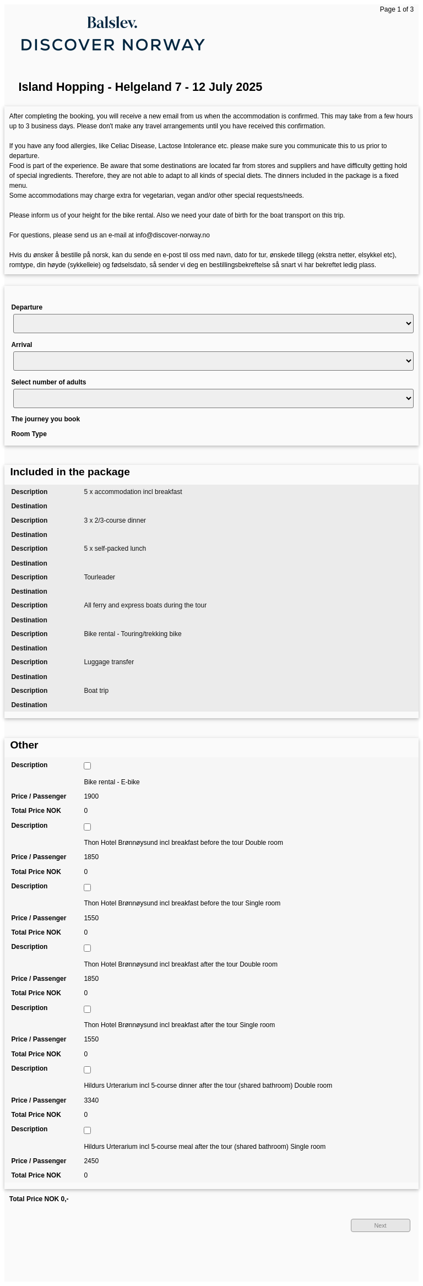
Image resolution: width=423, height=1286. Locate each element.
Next (380, 1225)
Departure (26, 307)
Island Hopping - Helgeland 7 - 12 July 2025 (141, 87)
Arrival (21, 345)
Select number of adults (48, 382)
